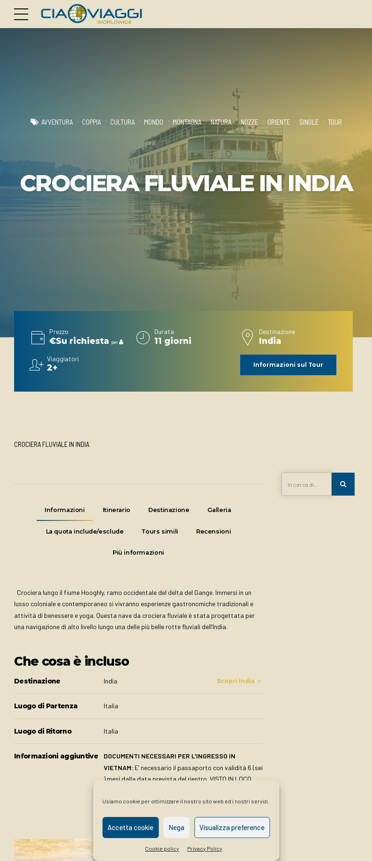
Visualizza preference (232, 827)
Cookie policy (162, 848)
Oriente (278, 122)
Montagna (187, 122)
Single (309, 122)
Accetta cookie (130, 827)
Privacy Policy (204, 848)
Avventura (57, 122)
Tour (335, 122)
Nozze (249, 122)
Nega (176, 827)
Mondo (153, 122)
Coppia (91, 122)
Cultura (122, 122)
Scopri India (236, 682)
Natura (221, 122)
